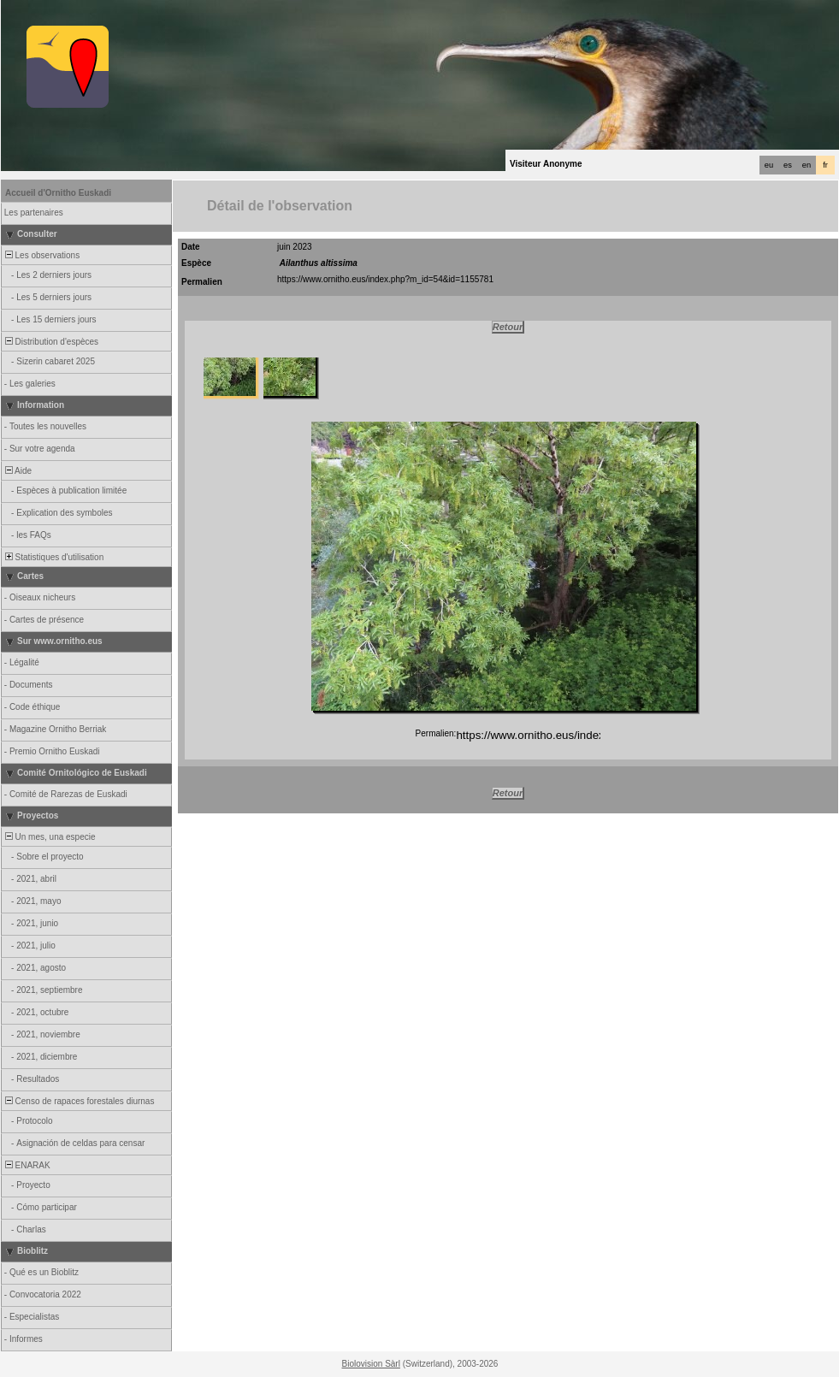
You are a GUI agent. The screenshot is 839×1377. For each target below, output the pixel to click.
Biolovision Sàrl (371, 1363)
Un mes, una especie (49, 837)
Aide (17, 471)
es (787, 165)
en (806, 165)
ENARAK (26, 1165)
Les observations (41, 255)
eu (769, 165)
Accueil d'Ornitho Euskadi (58, 193)
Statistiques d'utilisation (53, 557)
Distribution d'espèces (50, 341)
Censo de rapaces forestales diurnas (78, 1101)
